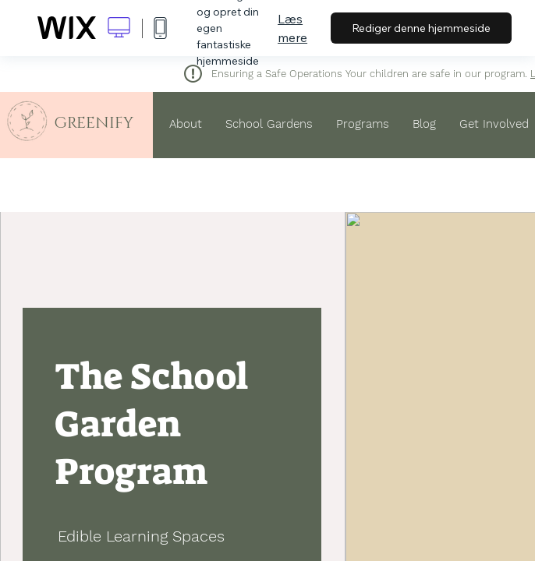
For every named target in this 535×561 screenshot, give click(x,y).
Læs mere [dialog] (292, 28)
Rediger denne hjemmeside (421, 28)
